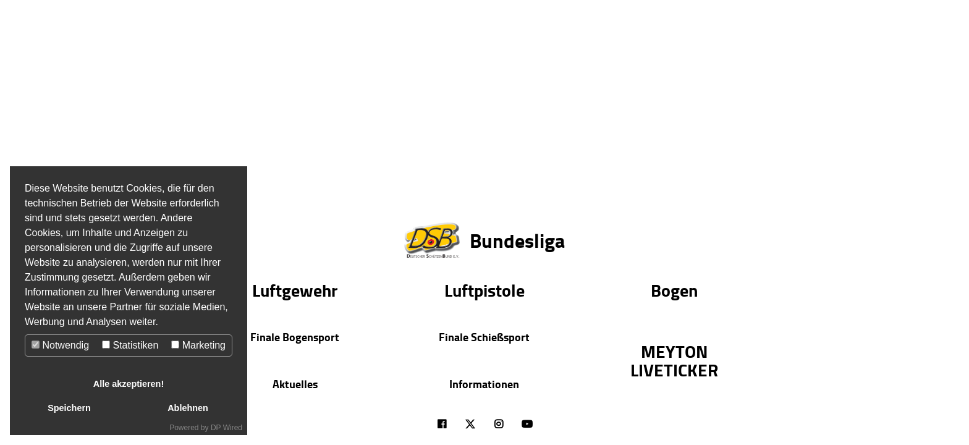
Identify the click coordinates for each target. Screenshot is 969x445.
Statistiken (130, 345)
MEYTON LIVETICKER (674, 360)
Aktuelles (295, 384)
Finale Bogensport (294, 337)
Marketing (198, 345)
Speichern (69, 408)
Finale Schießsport (484, 337)
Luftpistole (484, 290)
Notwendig (60, 345)
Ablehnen (187, 408)
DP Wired (226, 427)
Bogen (674, 290)
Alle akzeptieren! (128, 384)
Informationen (484, 384)
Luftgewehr (294, 290)
